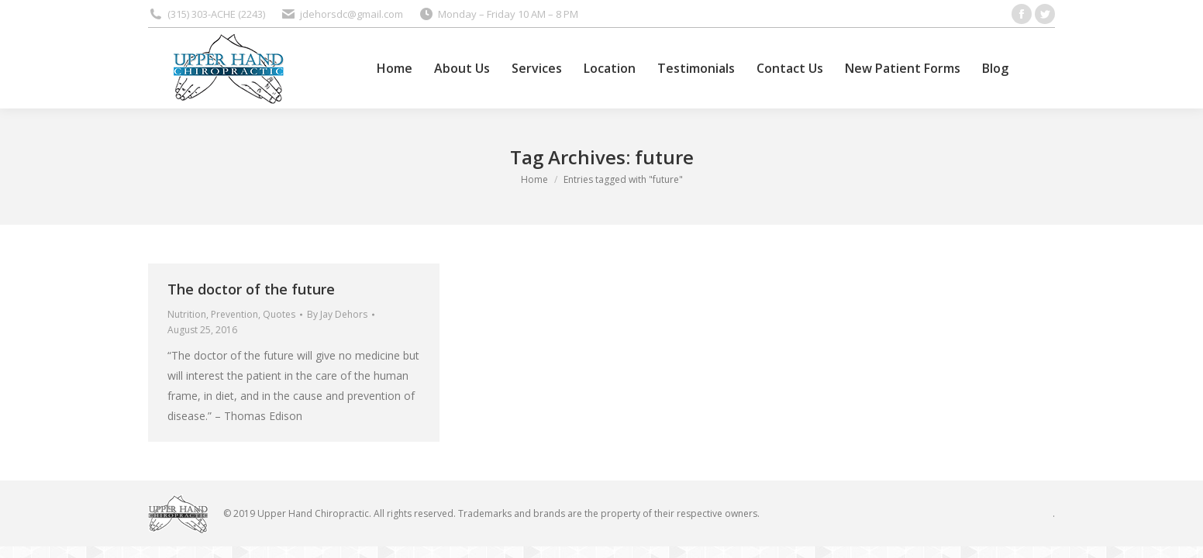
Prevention (234, 314)
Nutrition (186, 314)
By (337, 314)
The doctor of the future (251, 289)
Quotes (279, 314)
